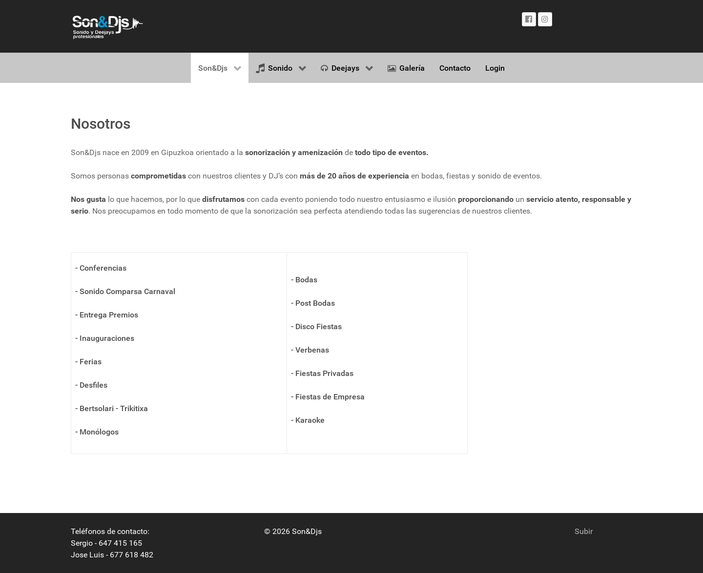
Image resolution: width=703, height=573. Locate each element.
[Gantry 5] (107, 26)
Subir (584, 531)
